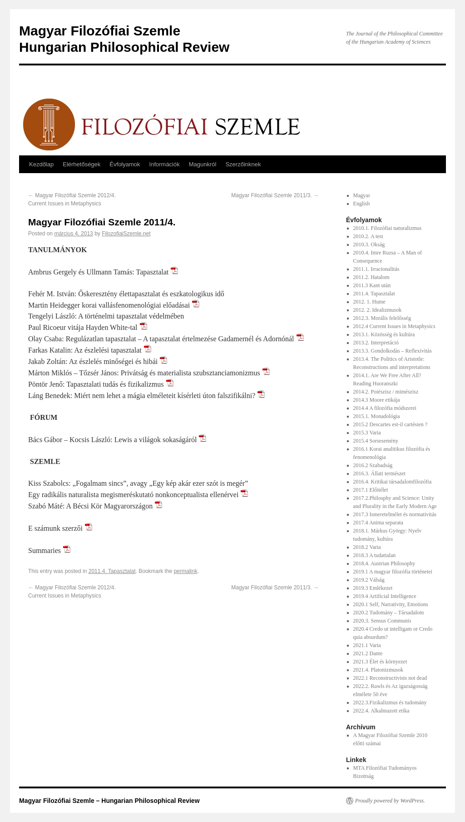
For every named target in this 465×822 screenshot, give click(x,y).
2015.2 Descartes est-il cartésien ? (390, 424)
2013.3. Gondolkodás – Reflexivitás (392, 351)
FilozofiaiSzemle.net (126, 233)
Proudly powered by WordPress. (390, 800)
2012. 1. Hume (369, 302)
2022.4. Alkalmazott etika (381, 710)
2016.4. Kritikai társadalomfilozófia (392, 481)
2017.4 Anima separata (378, 522)
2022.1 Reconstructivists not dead (390, 678)
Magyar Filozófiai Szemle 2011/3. (275, 195)
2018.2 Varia (367, 547)
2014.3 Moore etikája (376, 400)
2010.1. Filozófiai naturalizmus (387, 228)
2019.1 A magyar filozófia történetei (392, 571)
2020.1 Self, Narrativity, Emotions (390, 604)
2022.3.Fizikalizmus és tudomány (390, 702)
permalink (186, 571)
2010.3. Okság (369, 244)
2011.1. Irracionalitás (376, 269)
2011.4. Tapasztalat (112, 571)
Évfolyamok (124, 164)
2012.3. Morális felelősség (382, 318)
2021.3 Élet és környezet (380, 661)
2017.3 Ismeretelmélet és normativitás (394, 514)
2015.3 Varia (367, 432)
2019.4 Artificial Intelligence (384, 596)
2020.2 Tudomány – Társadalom (388, 612)
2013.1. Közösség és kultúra (384, 334)
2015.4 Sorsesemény (375, 441)
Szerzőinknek (243, 164)
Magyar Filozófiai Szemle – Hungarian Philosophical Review (109, 800)
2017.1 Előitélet (370, 490)
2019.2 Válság (369, 580)
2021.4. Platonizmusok (378, 670)
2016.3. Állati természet (379, 473)
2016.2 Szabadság (373, 465)
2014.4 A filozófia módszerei (384, 408)
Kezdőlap (41, 164)
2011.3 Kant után (372, 285)
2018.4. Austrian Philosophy (384, 563)
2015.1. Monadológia (376, 416)
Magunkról (203, 164)
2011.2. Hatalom (371, 277)
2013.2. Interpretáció (376, 342)
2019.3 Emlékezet (373, 588)
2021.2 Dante (368, 653)
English (361, 203)
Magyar (361, 195)
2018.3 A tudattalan (374, 555)
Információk (164, 164)
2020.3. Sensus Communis (382, 621)
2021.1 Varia (367, 645)
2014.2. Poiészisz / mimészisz (386, 392)
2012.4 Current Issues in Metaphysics (394, 326)
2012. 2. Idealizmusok (377, 310)
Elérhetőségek (81, 164)
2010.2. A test (368, 236)
